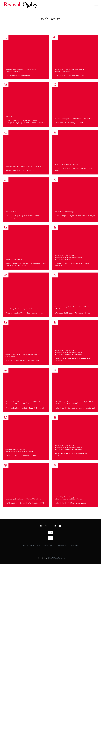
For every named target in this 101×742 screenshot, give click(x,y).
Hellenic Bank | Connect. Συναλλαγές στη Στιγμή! (75, 408)
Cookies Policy (78, 546)
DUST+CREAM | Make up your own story (22, 360)
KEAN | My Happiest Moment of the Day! (22, 455)
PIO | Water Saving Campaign (18, 75)
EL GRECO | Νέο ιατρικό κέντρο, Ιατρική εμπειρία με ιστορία (75, 217)
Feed (27, 546)
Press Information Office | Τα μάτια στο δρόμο (24, 313)
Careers (45, 546)
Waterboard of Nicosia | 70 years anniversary (73, 313)
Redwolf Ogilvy (43, 558)
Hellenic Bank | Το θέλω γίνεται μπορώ (70, 503)
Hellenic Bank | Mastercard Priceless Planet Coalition (73, 359)
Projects (36, 546)
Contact (54, 546)
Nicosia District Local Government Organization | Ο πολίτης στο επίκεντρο (26, 264)
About (20, 546)
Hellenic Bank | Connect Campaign (20, 170)
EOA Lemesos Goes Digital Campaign (70, 75)
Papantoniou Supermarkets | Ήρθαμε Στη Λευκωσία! (71, 454)
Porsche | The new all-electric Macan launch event (73, 169)
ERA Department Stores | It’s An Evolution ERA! (25, 503)
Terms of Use (65, 546)
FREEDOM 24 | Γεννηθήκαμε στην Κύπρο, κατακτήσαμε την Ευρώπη (22, 217)
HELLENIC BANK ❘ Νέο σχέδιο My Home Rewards (72, 264)
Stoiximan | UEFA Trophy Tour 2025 (69, 123)
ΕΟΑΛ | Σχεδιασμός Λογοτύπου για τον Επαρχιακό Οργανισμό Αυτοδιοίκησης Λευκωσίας (26, 122)
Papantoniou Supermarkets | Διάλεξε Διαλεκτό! (25, 408)
